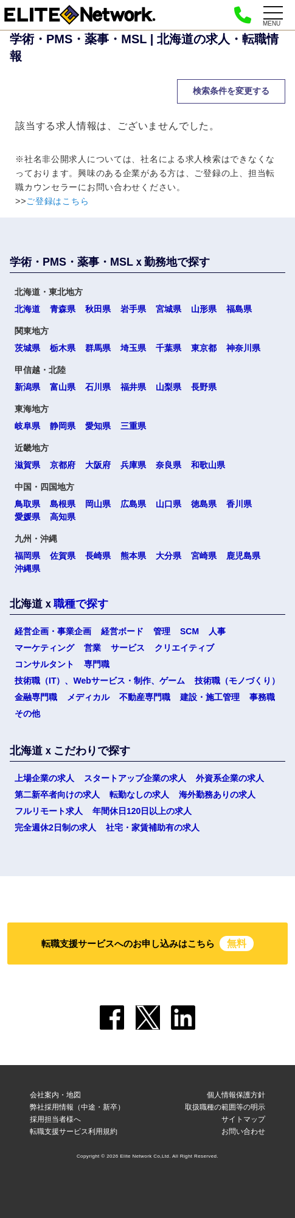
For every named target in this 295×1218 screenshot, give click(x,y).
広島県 (133, 504)
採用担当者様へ (55, 1119)
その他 (27, 713)
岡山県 (98, 504)
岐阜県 (27, 426)
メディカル (88, 697)
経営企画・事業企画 (53, 631)
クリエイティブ (184, 648)
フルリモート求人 (49, 811)
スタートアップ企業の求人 (135, 778)
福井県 (133, 387)
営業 (92, 648)
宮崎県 (204, 556)
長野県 (204, 387)
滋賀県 (27, 465)
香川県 (239, 504)
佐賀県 (62, 556)
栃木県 (62, 348)
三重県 (133, 426)
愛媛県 (27, 517)
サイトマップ (243, 1119)
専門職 (96, 664)
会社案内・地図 (55, 1095)
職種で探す (81, 604)
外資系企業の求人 (230, 778)
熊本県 (133, 556)
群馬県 (98, 348)
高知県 (62, 517)
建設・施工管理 (210, 697)
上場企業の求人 (44, 778)
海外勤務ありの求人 (217, 794)
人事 (217, 631)
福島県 (239, 309)
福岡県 (27, 556)
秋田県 (98, 309)
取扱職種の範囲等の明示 (225, 1107)
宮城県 (168, 309)
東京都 (204, 348)
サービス (128, 648)
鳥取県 (27, 504)
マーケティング (44, 648)
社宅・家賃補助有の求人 (153, 827)
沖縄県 (27, 568)
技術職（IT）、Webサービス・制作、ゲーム (100, 680)
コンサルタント (44, 664)
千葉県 (168, 348)
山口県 (168, 504)
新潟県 (27, 387)
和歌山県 (208, 465)
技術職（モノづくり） (237, 680)
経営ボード (122, 631)
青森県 (62, 309)
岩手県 (133, 309)
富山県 (62, 387)
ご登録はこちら (57, 201)
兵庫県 (133, 465)
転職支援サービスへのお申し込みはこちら (148, 943)
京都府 (62, 465)
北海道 (27, 309)
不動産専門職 (144, 697)
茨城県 (27, 348)
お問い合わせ (243, 1131)
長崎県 (98, 556)
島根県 (62, 504)
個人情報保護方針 (236, 1095)
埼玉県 (133, 348)
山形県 (204, 309)
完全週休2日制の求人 (55, 827)
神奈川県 (243, 348)
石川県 (98, 387)
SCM (189, 631)
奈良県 (168, 465)
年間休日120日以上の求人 (142, 811)
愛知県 (98, 426)
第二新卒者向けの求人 (57, 794)
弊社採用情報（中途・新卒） (77, 1107)
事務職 (262, 697)
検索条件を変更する (231, 91)
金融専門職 (36, 697)
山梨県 (168, 387)
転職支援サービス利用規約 (73, 1131)
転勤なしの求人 (139, 794)
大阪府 (98, 465)
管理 (161, 631)
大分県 (168, 556)
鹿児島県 (243, 556)
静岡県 (62, 426)
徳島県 (204, 504)
